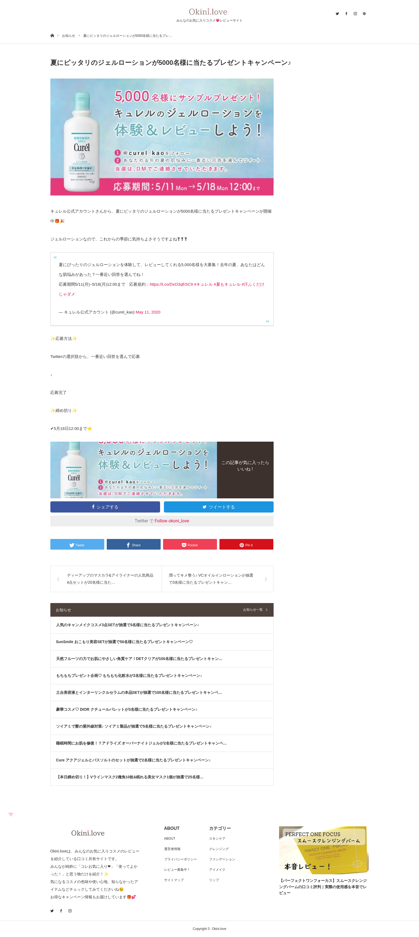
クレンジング (219, 849)
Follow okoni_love (172, 520)
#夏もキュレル (227, 284)
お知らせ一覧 (253, 609)
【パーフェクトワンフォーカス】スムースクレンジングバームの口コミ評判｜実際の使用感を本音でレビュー (323, 886)
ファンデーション (222, 859)
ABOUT (169, 838)
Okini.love (219, 929)
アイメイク (217, 870)
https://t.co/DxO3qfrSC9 (171, 284)
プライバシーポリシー (180, 859)
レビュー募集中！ (177, 870)
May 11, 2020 (148, 312)
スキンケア (217, 838)
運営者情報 (172, 849)
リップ (214, 880)
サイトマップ (174, 880)
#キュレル (203, 284)
